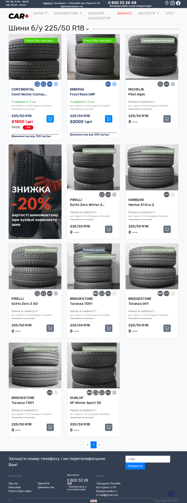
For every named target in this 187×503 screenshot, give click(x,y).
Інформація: (16, 475)
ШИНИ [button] (39, 13)
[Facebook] (178, 4)
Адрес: (100, 475)
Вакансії (124, 13)
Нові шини (15, 487)
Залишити (135, 466)
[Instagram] (172, 4)
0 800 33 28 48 (122, 3)
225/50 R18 (22, 116)
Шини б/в (43, 483)
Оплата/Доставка (20, 491)
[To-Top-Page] (171, 494)
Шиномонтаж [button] (66, 13)
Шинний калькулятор (99, 15)
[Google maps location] (167, 4)
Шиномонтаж (46, 487)
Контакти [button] (147, 13)
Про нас (13, 483)
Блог (169, 13)
